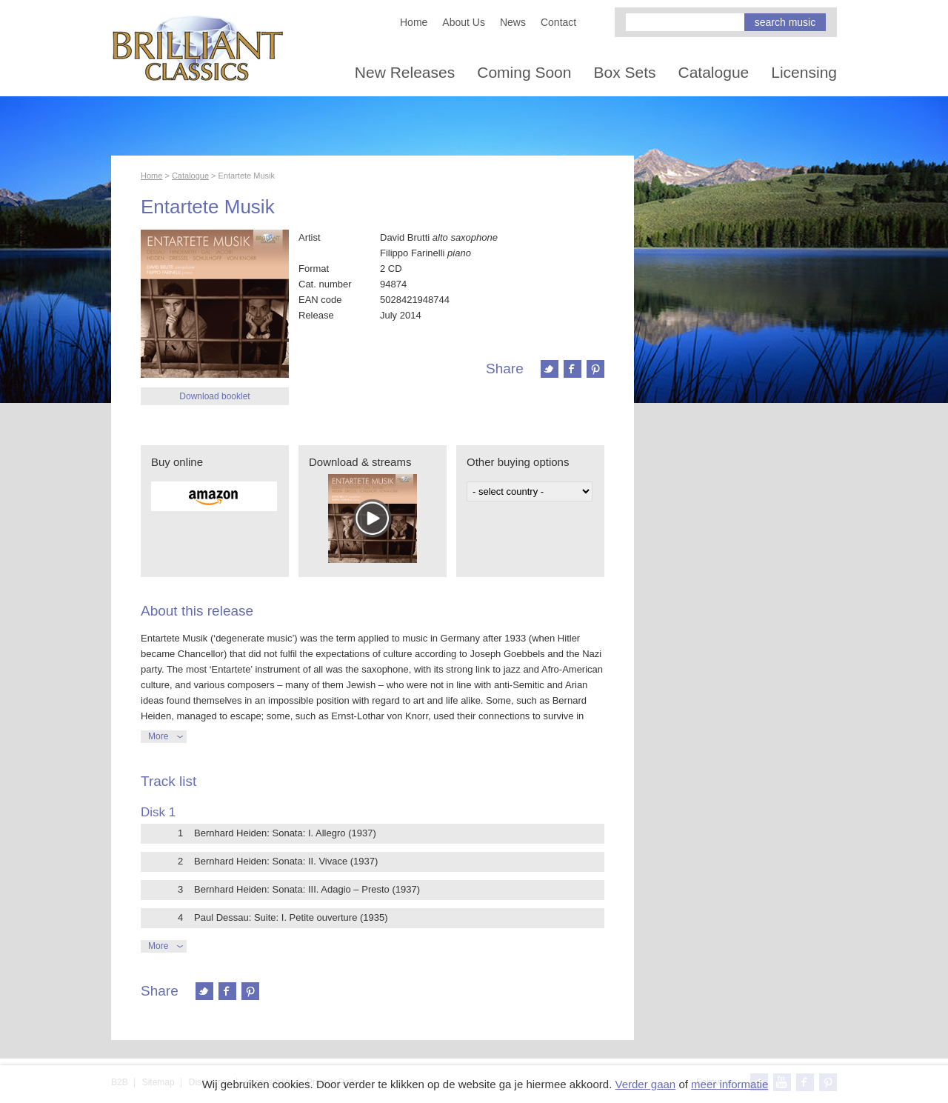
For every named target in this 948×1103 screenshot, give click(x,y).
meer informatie (729, 1084)
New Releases (405, 72)
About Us (463, 22)
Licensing (804, 72)
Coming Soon (524, 72)
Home (413, 22)
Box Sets (624, 72)
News (513, 22)
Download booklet (214, 396)
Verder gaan (645, 1084)
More (158, 736)
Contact (558, 22)
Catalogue (714, 72)
